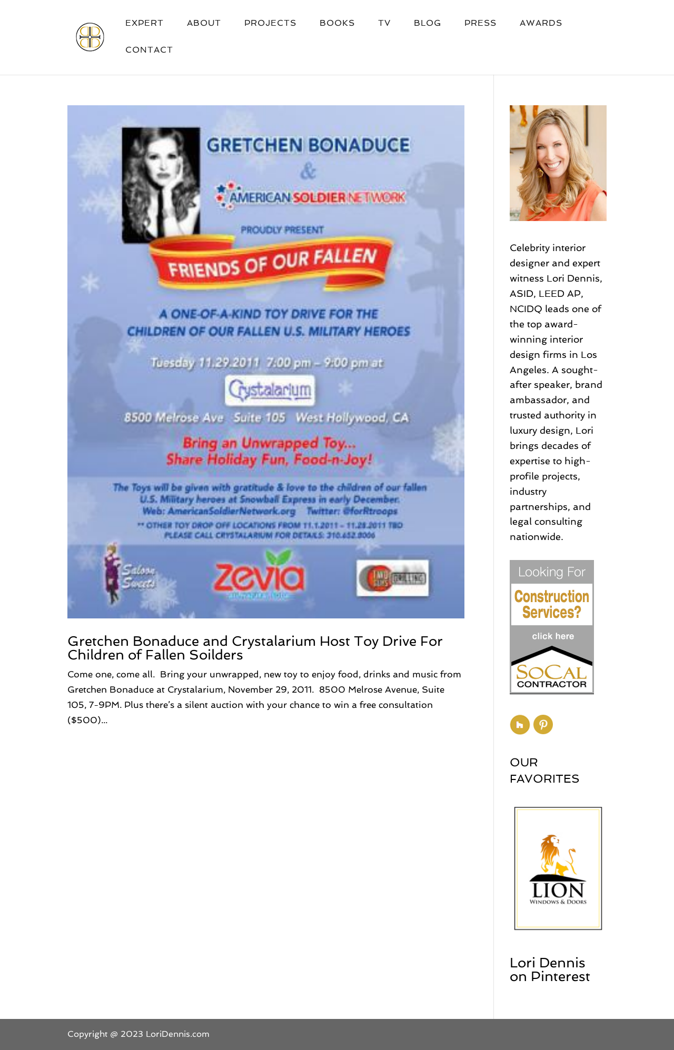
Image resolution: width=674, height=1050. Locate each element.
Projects (270, 23)
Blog (427, 23)
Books (337, 23)
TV (384, 23)
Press (480, 23)
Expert (144, 23)
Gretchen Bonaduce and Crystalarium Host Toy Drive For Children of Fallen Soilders (255, 648)
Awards (541, 23)
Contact (149, 50)
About (204, 23)
